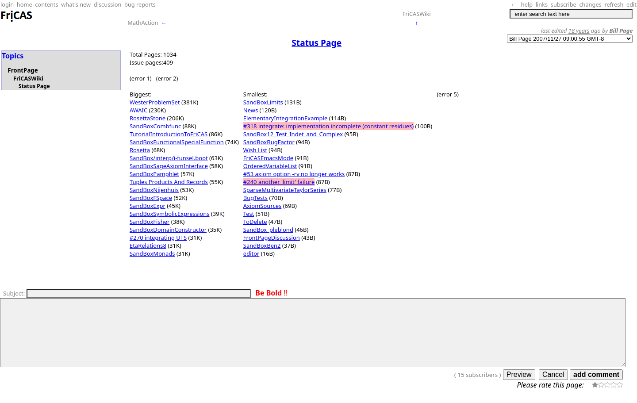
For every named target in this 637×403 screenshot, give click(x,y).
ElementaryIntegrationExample (285, 118)
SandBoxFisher (149, 222)
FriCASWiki (417, 14)
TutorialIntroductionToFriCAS (168, 134)
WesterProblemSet (155, 102)
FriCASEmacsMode (268, 158)
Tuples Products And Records (169, 182)
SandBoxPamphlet (154, 174)
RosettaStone (147, 118)
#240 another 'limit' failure (279, 182)
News (250, 110)
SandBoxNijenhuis (154, 190)
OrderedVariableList (270, 166)
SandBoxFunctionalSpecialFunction (177, 142)
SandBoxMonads (152, 253)
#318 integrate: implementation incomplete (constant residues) (328, 126)
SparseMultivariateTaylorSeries (284, 190)
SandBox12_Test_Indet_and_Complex (293, 134)
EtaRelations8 (148, 245)
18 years (579, 31)
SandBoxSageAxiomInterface (169, 166)
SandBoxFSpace (151, 198)
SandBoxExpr (147, 206)
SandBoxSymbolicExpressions (170, 214)
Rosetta (140, 150)
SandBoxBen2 (262, 245)
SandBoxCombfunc (155, 126)
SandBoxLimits (263, 102)
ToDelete (255, 222)
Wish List (255, 150)
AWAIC (138, 110)
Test (248, 214)
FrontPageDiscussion (271, 238)
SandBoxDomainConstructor (168, 230)
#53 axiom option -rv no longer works (294, 174)
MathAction (142, 23)
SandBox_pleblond (268, 230)
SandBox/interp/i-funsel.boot (169, 158)
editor (251, 253)
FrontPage (23, 70)
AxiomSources (262, 206)
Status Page (34, 86)
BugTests (255, 198)
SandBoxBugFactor (269, 142)
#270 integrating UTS (158, 238)
